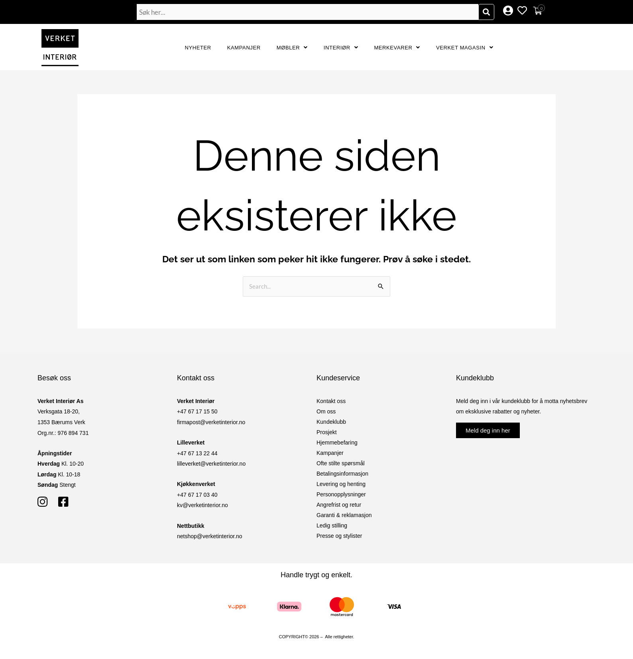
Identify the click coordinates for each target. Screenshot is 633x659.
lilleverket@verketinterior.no (211, 463)
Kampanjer (244, 48)
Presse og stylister (339, 536)
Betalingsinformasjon (342, 473)
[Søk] (486, 12)
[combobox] (308, 12)
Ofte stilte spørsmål (340, 463)
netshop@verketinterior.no (209, 536)
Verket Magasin (464, 48)
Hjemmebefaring (337, 442)
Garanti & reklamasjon (344, 515)
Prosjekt (326, 432)
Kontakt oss (331, 401)
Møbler (292, 48)
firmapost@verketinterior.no (211, 422)
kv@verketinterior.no (202, 505)
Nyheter (198, 48)
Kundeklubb (331, 422)
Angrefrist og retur (338, 505)
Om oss (326, 411)
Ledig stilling (331, 525)
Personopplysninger (341, 494)
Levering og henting (341, 484)
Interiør (341, 48)
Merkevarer (397, 48)
